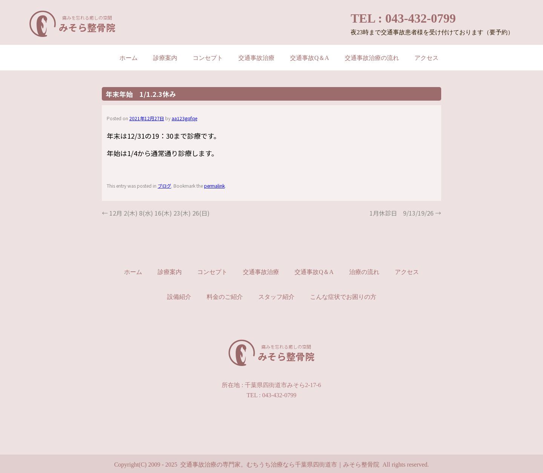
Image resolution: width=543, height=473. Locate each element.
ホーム (129, 58)
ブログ (164, 185)
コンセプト (208, 58)
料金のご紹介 (225, 297)
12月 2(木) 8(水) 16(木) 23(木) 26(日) (156, 212)
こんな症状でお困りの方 (343, 297)
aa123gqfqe (184, 118)
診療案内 (165, 58)
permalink (214, 185)
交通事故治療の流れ (372, 58)
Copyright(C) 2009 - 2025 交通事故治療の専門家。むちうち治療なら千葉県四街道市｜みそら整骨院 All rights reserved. (271, 464)
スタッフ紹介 (276, 297)
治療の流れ (364, 272)
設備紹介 (179, 297)
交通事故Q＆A (309, 58)
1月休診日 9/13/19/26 (405, 212)
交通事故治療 (256, 58)
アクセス (426, 58)
